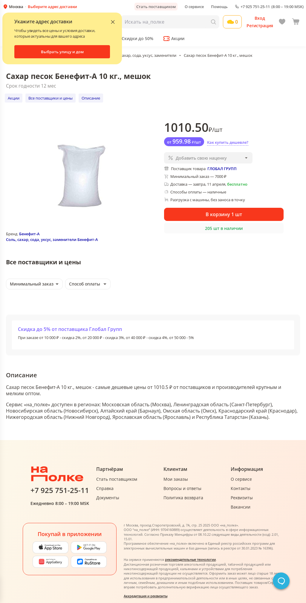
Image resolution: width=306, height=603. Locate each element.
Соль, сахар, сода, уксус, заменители (142, 55)
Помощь (219, 6)
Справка (105, 488)
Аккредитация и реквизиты (145, 596)
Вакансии (240, 507)
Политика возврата (183, 497)
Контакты (240, 488)
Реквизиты (242, 497)
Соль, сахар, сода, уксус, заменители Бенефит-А (52, 239)
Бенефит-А (29, 233)
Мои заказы (175, 479)
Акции (13, 98)
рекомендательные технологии (190, 559)
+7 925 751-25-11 (255, 6)
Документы (107, 497)
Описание (91, 98)
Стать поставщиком (156, 6)
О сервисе (194, 6)
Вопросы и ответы (182, 488)
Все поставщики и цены (50, 98)
